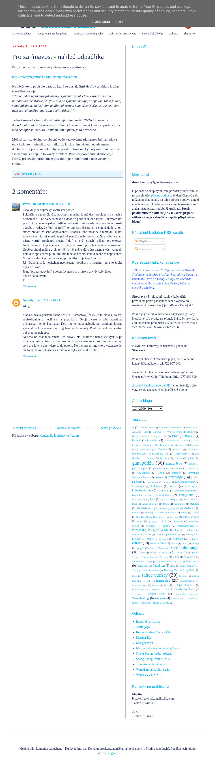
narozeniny (172, 517)
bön (165, 436)
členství (181, 445)
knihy (173, 486)
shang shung (148, 557)
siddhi (176, 557)
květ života (190, 499)
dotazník (191, 449)
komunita (164, 490)
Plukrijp (179, 530)
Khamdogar (138, 486)
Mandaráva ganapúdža (167, 508)
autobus (157, 431)
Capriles (152, 440)
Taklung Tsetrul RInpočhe (145, 570)
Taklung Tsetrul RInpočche (179, 570)
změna (145, 602)
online (166, 525)
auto (146, 431)
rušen (184, 543)
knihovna (156, 486)
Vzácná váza (156, 593)
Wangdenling (140, 598)
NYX (164, 521)
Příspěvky (143, 241)
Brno (175, 436)
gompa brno (174, 463)
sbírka (153, 552)
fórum (179, 458)
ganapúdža (143, 463)
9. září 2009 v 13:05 (58, 204)
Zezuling (190, 598)
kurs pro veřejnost (169, 499)
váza (166, 585)
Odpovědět (30, 286)
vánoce (155, 585)
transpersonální (187, 580)
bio (145, 436)
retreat (137, 543)
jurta (193, 477)
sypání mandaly (188, 565)
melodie (136, 512)
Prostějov (190, 534)
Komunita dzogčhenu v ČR (153, 632)
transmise (163, 580)
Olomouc (150, 525)
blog (155, 436)
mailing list (179, 503)
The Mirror (190, 33)
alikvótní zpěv (147, 427)
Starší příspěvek (111, 428)
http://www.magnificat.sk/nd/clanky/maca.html (44, 77)
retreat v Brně (158, 543)
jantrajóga (175, 477)
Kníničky (189, 486)
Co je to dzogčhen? (22, 33)
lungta (165, 503)
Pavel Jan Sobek (34, 204)
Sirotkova (189, 557)
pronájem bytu (173, 534)
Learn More (101, 22)
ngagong (152, 521)
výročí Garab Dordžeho (180, 589)
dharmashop (147, 449)
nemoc (139, 521)
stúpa (173, 565)
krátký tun (186, 495)
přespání (163, 539)
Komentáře (143, 249)
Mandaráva (143, 508)
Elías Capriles (182, 453)
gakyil (190, 458)
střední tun (158, 565)
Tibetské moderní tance (151, 664)
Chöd (161, 472)
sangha (140, 548)
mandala (194, 503)
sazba (142, 552)
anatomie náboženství (170, 427)
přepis (149, 538)
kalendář (137, 481)
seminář (180, 552)
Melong (149, 512)
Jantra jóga (143, 627)
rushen (174, 543)
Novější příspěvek (24, 428)
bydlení (136, 440)
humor (179, 468)
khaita (166, 481)
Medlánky (189, 508)
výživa (135, 594)
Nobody (28, 300)
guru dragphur (140, 468)
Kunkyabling (138, 499)
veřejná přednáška (184, 585)
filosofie (165, 458)
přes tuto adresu (161, 195)
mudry (184, 512)
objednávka (177, 521)
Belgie (191, 431)
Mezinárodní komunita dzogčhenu (157, 648)
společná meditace (166, 561)
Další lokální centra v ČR (122, 33)
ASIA (135, 431)
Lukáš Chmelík (149, 503)
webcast (160, 598)
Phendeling (139, 529)
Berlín (135, 436)
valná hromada (139, 585)
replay (192, 539)
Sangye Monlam (158, 548)
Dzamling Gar (160, 453)
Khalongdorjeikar (185, 481)
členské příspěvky (164, 445)
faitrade (151, 458)
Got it (120, 22)
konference (165, 495)
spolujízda (142, 565)
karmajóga (153, 481)
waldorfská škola (184, 594)
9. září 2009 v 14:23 (47, 300)
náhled (196, 512)
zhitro (135, 602)
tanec (135, 575)
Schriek (164, 557)
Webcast (173, 33)
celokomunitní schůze (176, 440)
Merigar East (144, 637)
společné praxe (189, 561)
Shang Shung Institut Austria (154, 653)
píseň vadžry (161, 529)
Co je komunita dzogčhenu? (53, 33)
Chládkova (144, 472)
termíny (183, 575)
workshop (176, 598)
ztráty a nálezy (161, 602)
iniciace (176, 472)
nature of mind (191, 517)
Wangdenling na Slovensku (153, 669)
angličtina (191, 427)
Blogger (111, 753)
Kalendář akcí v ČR (152, 33)
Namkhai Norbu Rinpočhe (88, 33)
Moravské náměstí (166, 512)
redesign (178, 538)
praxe (158, 534)
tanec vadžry (155, 575)
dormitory (177, 449)
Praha (148, 534)
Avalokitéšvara (174, 431)
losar (134, 503)
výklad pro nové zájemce (146, 589)
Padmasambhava (185, 525)
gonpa (192, 463)
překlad (136, 538)
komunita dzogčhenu (185, 490)
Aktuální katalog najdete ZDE (151, 385)
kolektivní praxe (142, 490)
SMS (149, 561)
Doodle (162, 449)
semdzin (165, 552)
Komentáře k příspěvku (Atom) (59, 435)
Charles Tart (193, 468)
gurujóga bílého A (162, 468)
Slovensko (137, 561)
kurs (152, 499)
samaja (195, 543)
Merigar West (144, 643)
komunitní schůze (141, 495)
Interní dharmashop (148, 621)
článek (147, 445)
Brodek (189, 436)
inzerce (159, 477)
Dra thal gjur (139, 453)
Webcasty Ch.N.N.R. (149, 675)
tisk (148, 580)
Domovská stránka (68, 428)
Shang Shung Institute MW (153, 659)
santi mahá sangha (185, 548)
